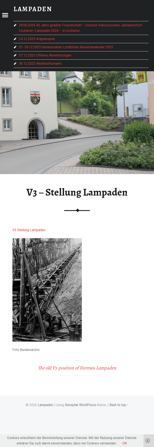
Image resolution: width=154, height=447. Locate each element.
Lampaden (45, 405)
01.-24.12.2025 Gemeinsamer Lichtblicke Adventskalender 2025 (66, 47)
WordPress (87, 405)
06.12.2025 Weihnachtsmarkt (40, 64)
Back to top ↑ (119, 405)
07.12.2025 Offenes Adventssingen (45, 55)
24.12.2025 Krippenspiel (37, 39)
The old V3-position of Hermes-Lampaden (77, 368)
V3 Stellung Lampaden (28, 230)
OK (124, 443)
